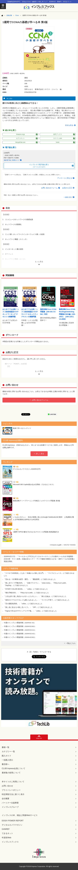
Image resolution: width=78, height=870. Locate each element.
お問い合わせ (7, 786)
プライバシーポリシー (11, 790)
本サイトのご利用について (13, 782)
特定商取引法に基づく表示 (13, 794)
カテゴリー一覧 (8, 752)
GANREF (6, 829)
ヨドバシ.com (57, 138)
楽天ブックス (57, 134)
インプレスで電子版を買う (39, 166)
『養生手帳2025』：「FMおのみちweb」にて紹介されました (26, 593)
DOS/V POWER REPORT (13, 821)
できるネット (7, 833)
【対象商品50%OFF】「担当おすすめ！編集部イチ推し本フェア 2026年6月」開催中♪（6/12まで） (39, 1)
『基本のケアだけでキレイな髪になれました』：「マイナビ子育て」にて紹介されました (36, 600)
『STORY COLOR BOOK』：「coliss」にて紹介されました (26, 589)
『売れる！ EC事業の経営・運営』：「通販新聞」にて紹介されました (30, 579)
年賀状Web (6, 838)
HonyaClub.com (20, 142)
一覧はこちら (71, 643)
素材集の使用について (11, 773)
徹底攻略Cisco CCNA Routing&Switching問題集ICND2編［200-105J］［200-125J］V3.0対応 (67, 314)
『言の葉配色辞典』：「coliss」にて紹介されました (23, 604)
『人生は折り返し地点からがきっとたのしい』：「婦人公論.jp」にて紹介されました (35, 596)
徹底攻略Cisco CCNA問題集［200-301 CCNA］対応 (48, 311)
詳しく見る (40, 454)
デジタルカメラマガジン (12, 825)
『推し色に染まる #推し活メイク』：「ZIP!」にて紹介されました (28, 607)
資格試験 (9, 15)
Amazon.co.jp (20, 134)
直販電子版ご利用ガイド (11, 160)
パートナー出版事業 (10, 803)
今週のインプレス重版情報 (13, 623)
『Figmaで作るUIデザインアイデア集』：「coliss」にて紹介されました (30, 611)
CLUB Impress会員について (13, 768)
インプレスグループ (10, 807)
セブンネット (20, 138)
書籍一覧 (5, 747)
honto (57, 142)
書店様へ (5, 764)
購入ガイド (6, 756)
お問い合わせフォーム (49, 188)
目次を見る (69, 125)
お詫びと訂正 (67, 188)
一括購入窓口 (68, 197)
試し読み (9, 98)
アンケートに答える (64, 178)
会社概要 (5, 799)
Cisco (17, 15)
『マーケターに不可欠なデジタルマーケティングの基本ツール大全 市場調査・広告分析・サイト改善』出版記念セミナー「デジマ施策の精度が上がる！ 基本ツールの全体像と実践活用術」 (39, 558)
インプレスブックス (10, 842)
